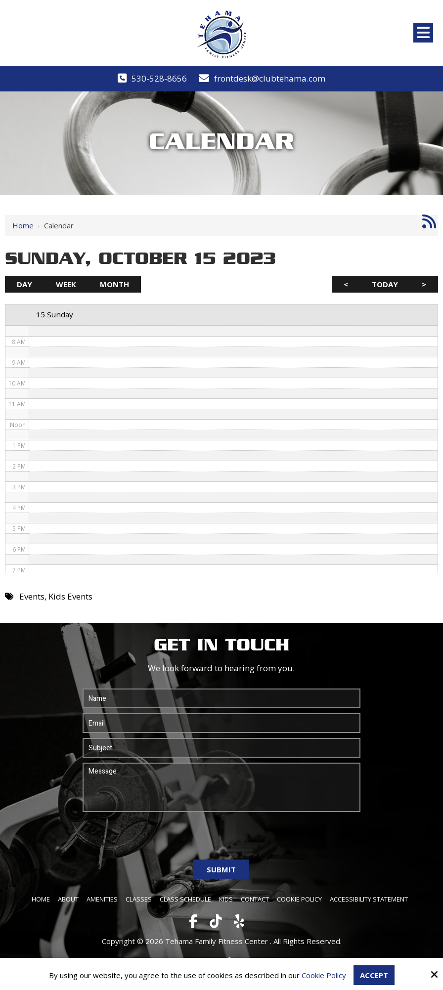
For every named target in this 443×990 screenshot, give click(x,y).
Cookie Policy (324, 975)
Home (23, 225)
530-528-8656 (159, 78)
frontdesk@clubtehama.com (269, 78)
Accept (374, 975)
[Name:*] (222, 698)
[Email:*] (222, 723)
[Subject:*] (222, 748)
